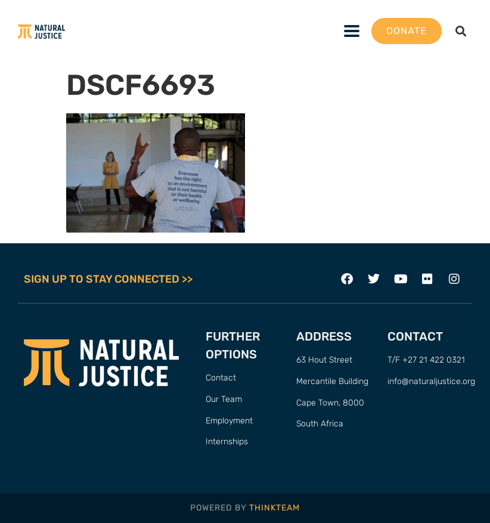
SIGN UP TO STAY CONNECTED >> (108, 279)
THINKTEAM (274, 508)
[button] (460, 31)
